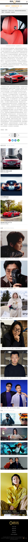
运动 (7, 91)
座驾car (2, 129)
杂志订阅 (14, 526)
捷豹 (6, 129)
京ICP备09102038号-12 (19, 538)
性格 (14, 45)
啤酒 (4, 88)
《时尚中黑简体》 (14, 534)
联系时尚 (14, 532)
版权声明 (14, 530)
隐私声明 (14, 528)
